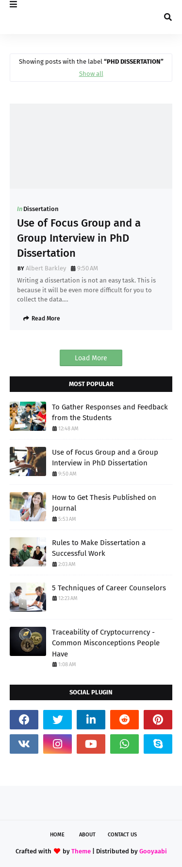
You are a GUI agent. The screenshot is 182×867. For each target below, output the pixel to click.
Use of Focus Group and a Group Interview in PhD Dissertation (79, 238)
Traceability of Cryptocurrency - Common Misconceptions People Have (106, 643)
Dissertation (41, 209)
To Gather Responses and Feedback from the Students (110, 413)
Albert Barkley (46, 268)
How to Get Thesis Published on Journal (104, 503)
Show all (91, 73)
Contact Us (122, 835)
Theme (81, 851)
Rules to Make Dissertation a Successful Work (99, 548)
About (87, 835)
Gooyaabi (153, 851)
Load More (91, 358)
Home (57, 835)
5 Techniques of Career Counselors (109, 588)
